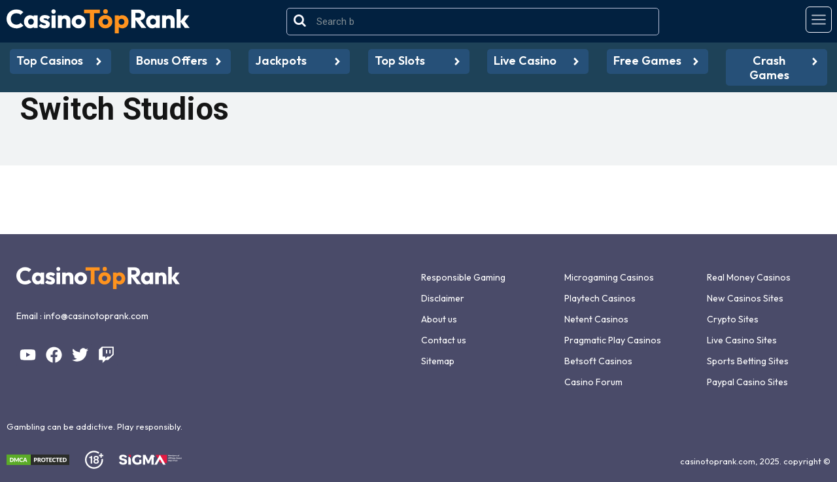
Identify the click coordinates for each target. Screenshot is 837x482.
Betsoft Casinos (598, 361)
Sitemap (437, 361)
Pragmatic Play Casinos (612, 340)
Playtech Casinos (600, 298)
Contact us (443, 340)
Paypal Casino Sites (747, 382)
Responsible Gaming (463, 277)
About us (439, 319)
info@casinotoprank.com (96, 316)
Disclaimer (442, 298)
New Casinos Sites (745, 298)
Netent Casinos (596, 319)
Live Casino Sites (742, 340)
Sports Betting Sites (748, 361)
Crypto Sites (733, 319)
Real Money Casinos (749, 277)
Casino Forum (593, 382)
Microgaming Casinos (609, 277)
